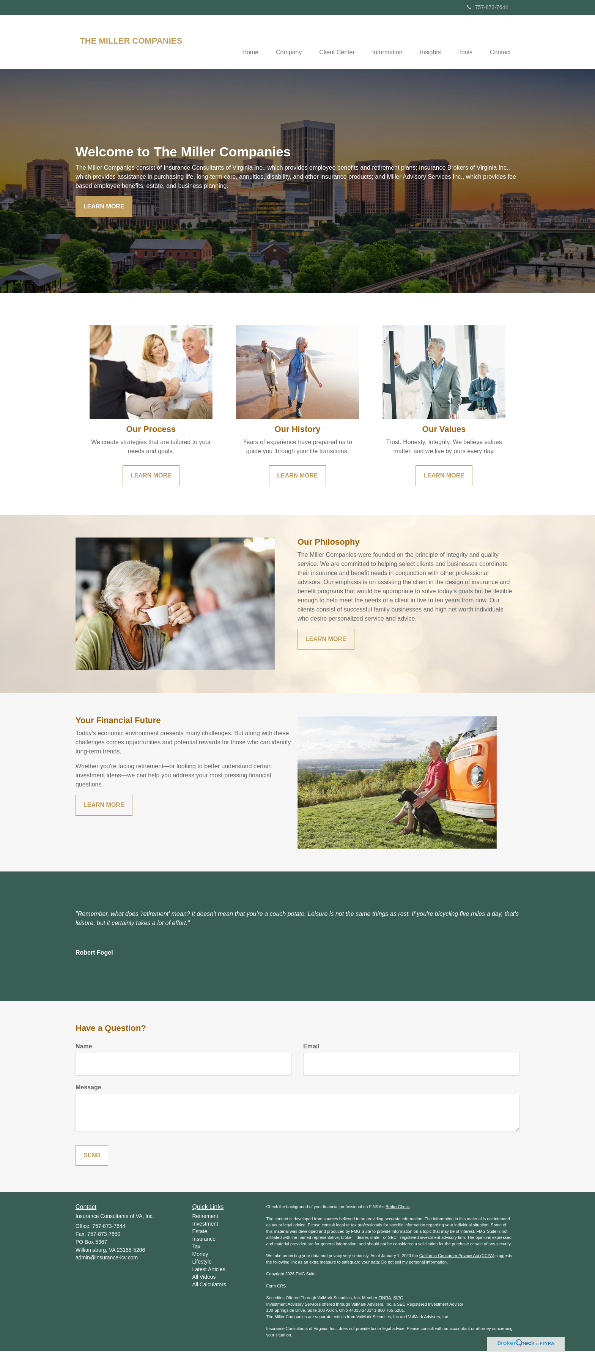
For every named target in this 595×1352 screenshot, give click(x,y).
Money (200, 1255)
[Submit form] (92, 1156)
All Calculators (209, 1285)
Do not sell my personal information (414, 1263)
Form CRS (276, 1286)
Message (88, 1087)
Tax (196, 1247)
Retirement (205, 1217)
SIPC (398, 1298)
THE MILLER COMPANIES (131, 41)
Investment (205, 1224)
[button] (280, 42)
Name (84, 1047)
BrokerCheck (398, 1207)
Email (311, 1047)
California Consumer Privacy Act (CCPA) (456, 1256)
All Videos (204, 1278)
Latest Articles (208, 1270)
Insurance (204, 1240)
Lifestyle (202, 1262)
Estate (200, 1232)
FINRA (384, 1298)
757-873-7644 (487, 7)
